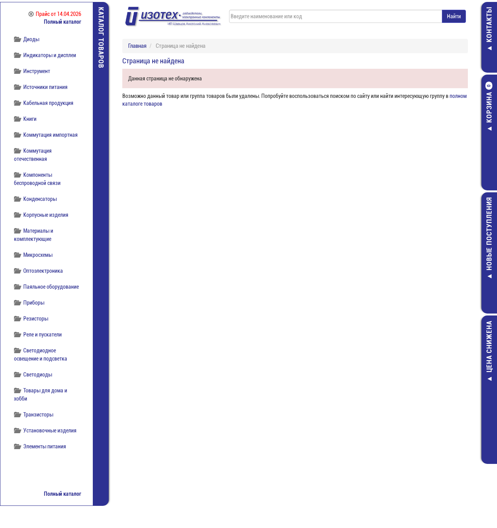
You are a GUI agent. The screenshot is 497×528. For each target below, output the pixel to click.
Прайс (54, 14)
